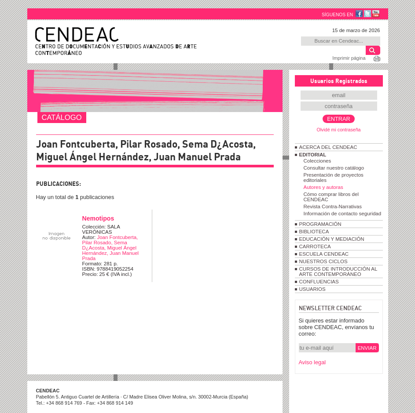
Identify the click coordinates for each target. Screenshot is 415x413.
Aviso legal (312, 362)
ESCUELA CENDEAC (324, 254)
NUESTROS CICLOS (323, 261)
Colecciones (317, 160)
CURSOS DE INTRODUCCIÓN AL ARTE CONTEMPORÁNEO (338, 271)
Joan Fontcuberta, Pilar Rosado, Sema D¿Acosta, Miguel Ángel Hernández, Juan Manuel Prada (110, 248)
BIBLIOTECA (314, 231)
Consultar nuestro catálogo (334, 167)
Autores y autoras (323, 187)
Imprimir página (348, 58)
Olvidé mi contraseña (338, 129)
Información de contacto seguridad (343, 213)
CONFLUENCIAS (319, 281)
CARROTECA (315, 246)
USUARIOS (312, 289)
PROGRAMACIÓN (320, 224)
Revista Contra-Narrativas (333, 206)
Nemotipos (98, 218)
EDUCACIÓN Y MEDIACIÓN (331, 239)
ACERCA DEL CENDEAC (328, 147)
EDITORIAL (313, 154)
